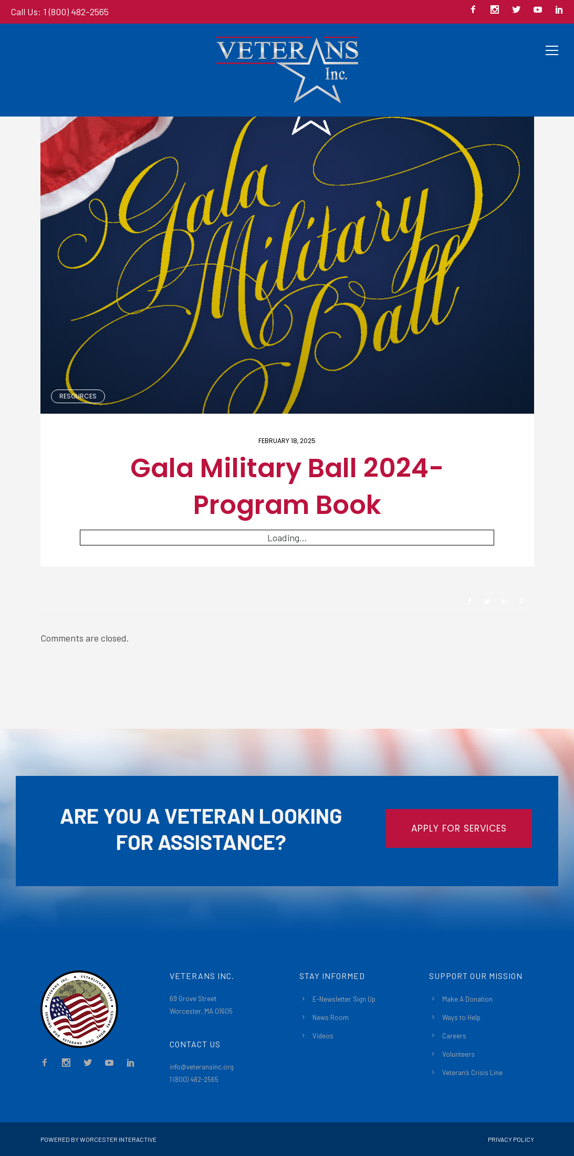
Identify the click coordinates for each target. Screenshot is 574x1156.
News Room (330, 1017)
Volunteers (458, 1054)
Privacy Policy (511, 1139)
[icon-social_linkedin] (559, 10)
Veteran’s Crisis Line (472, 1072)
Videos (322, 1036)
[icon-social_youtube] (540, 10)
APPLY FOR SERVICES (459, 828)
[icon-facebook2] (476, 10)
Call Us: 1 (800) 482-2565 (60, 11)
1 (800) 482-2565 (194, 1079)
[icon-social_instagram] (497, 10)
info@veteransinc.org (202, 1067)
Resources (78, 396)
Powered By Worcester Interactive (98, 1139)
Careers (454, 1036)
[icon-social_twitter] (519, 10)
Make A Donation (467, 999)
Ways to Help (461, 1017)
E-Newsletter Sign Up (343, 999)
